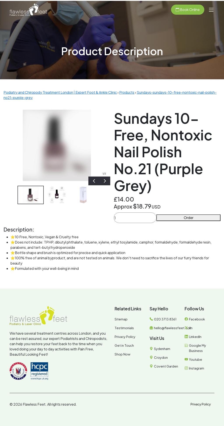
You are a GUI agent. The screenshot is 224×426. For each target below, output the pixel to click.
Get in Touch (124, 345)
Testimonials (124, 328)
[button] (211, 10)
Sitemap (121, 319)
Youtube (195, 359)
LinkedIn (195, 336)
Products (126, 92)
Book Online (188, 9)
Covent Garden (166, 366)
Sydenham (162, 348)
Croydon (161, 357)
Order (188, 217)
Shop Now (122, 354)
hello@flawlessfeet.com (173, 328)
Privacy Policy (125, 336)
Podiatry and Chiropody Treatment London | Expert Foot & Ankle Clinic (60, 92)
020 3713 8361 (165, 319)
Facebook (197, 319)
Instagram (196, 368)
